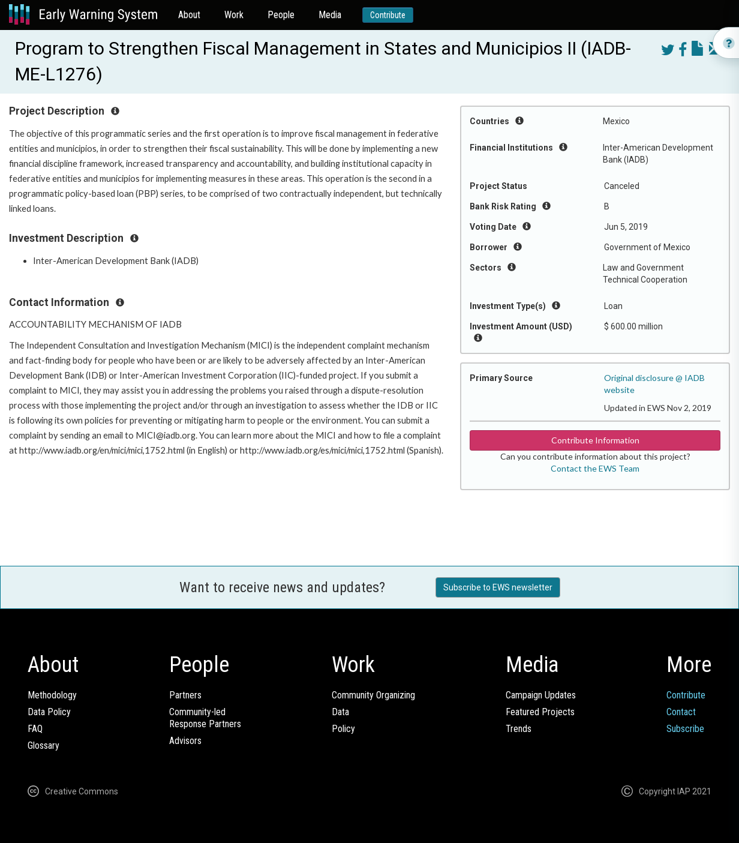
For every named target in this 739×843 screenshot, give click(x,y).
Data (340, 712)
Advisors (185, 740)
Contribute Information (595, 440)
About (189, 14)
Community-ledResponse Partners (205, 718)
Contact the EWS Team (595, 468)
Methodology (52, 695)
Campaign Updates (541, 695)
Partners (185, 695)
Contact (681, 712)
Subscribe (685, 728)
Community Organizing (373, 695)
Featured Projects (540, 712)
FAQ (35, 728)
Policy (343, 728)
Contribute (387, 15)
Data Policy (49, 712)
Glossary (43, 745)
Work (234, 14)
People (281, 14)
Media (330, 14)
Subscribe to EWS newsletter (497, 587)
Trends (518, 728)
